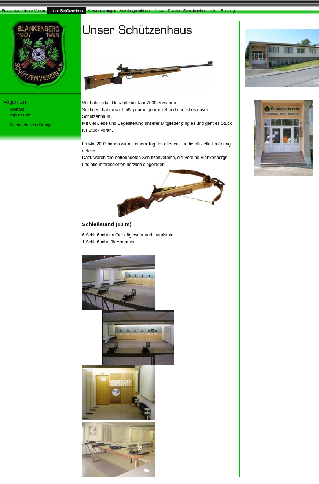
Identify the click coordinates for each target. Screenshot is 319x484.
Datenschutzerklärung (30, 125)
